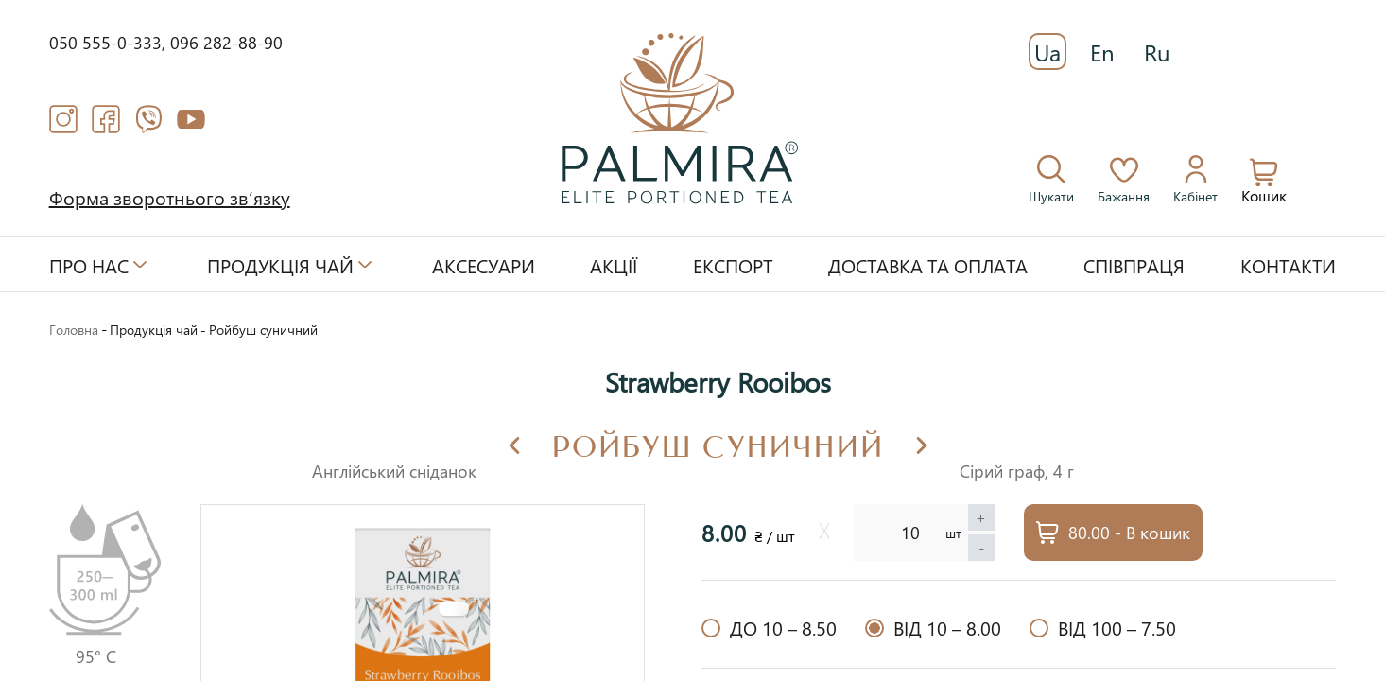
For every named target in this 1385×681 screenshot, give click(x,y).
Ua (1047, 52)
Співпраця (1134, 264)
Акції (613, 264)
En (1102, 52)
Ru (1157, 52)
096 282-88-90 (226, 42)
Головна (73, 330)
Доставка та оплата (928, 264)
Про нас (89, 264)
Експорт (732, 264)
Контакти (1288, 264)
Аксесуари (483, 264)
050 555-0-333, (109, 42)
